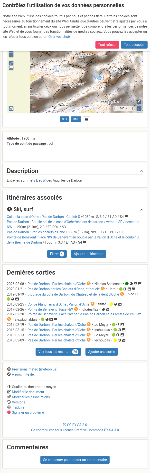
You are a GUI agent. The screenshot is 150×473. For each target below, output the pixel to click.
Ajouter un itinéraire (88, 254)
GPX (64, 119)
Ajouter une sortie (101, 352)
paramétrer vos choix (55, 37)
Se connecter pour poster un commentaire (75, 460)
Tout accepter (134, 45)
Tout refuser (107, 45)
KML (76, 119)
